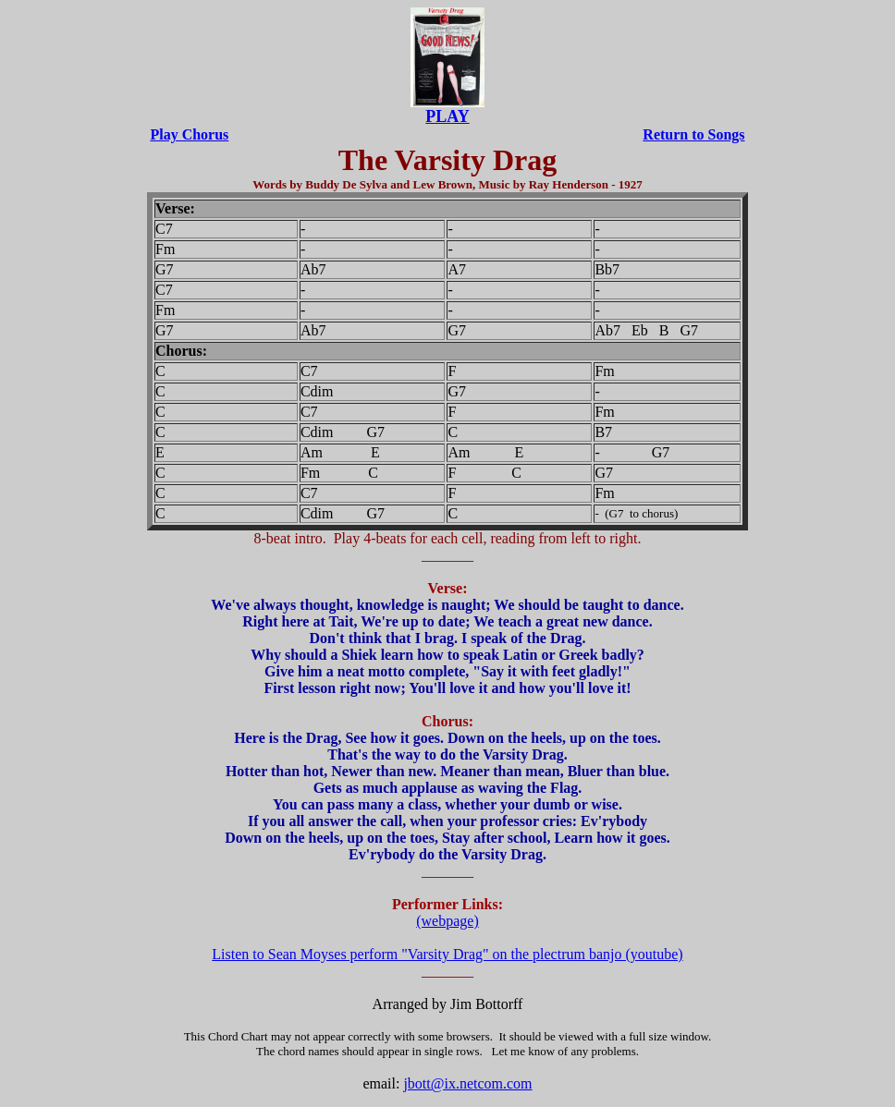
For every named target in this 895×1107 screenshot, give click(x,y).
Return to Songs (693, 134)
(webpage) (447, 921)
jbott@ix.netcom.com (467, 1083)
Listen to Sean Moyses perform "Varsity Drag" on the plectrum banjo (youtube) (447, 954)
